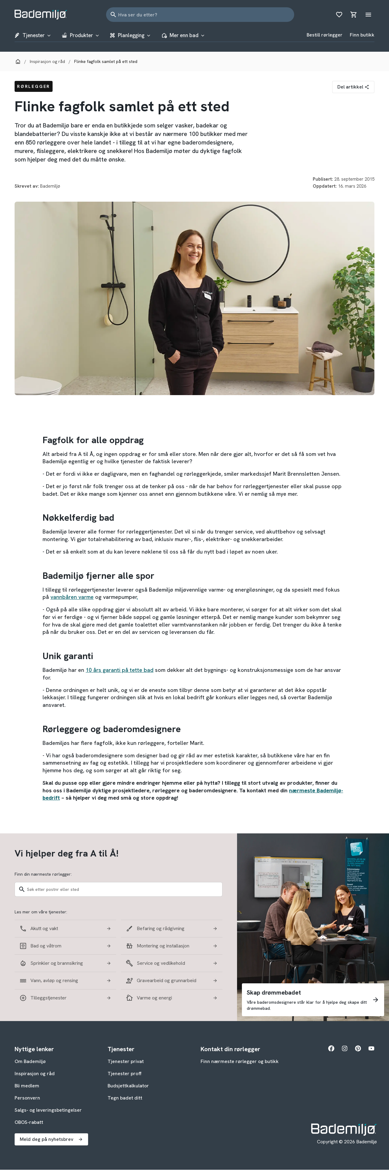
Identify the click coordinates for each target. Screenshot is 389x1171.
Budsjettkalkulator (128, 1087)
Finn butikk (362, 35)
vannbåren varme (72, 598)
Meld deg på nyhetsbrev (51, 1140)
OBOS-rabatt (29, 1123)
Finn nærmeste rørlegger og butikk (240, 1062)
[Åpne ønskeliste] (339, 15)
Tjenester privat (126, 1062)
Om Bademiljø (30, 1062)
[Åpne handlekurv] (354, 15)
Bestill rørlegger (325, 35)
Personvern (27, 1099)
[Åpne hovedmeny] (368, 15)
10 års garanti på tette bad (119, 671)
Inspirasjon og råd (35, 1075)
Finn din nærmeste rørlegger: (43, 875)
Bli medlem (27, 1087)
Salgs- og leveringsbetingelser (48, 1111)
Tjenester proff (125, 1075)
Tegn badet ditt (125, 1099)
